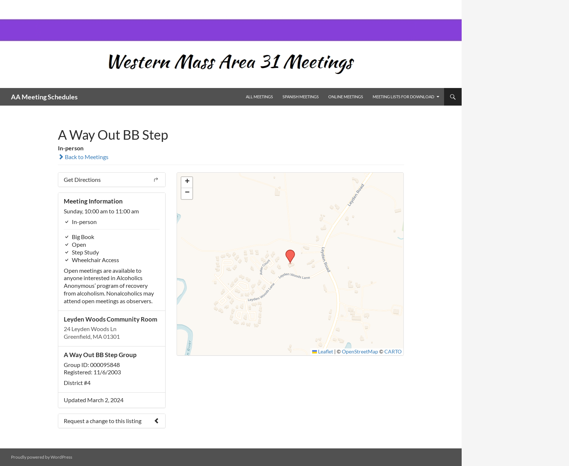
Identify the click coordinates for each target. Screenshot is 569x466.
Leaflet (322, 352)
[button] (287, 252)
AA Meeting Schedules (44, 97)
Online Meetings (345, 96)
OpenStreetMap (360, 352)
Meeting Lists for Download (403, 96)
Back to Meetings (83, 156)
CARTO (393, 352)
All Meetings (259, 96)
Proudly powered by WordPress (41, 457)
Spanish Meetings (300, 96)
